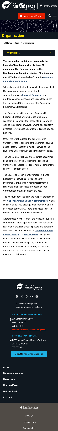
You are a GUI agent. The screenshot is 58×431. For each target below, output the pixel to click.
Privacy (29, 415)
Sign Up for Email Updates (29, 353)
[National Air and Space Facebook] (17, 296)
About (17, 43)
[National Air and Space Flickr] (36, 296)
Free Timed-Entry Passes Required (29, 329)
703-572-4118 (18, 347)
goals (24, 80)
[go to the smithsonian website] (48, 6)
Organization (13, 52)
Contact (7, 397)
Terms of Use (29, 421)
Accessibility (29, 427)
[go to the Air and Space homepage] (29, 287)
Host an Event (11, 385)
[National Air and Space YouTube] (31, 296)
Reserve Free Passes (31, 16)
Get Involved (10, 391)
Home (9, 43)
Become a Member (13, 373)
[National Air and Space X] (22, 296)
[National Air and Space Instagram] (27, 296)
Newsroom (9, 379)
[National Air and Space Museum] (18, 6)
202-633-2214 (18, 326)
